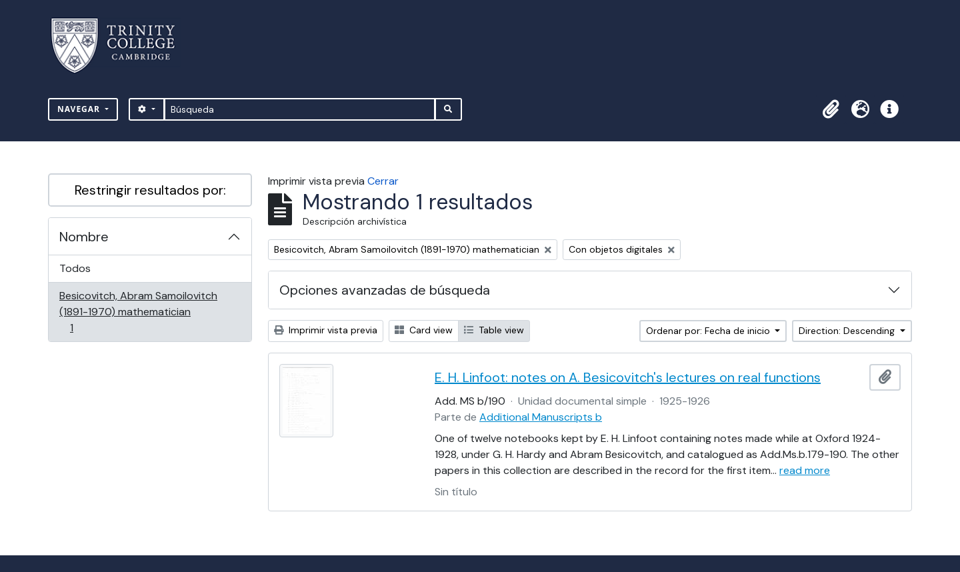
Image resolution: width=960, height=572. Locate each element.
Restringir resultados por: (150, 190)
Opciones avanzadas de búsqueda (384, 290)
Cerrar (383, 181)
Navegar (80, 109)
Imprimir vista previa (325, 330)
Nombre (84, 236)
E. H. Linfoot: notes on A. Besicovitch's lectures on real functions (628, 377)
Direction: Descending (848, 331)
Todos (75, 268)
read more (804, 470)
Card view (424, 330)
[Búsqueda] (299, 109)
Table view (494, 330)
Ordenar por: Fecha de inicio (709, 331)
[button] (830, 109)
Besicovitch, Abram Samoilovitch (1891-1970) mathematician (138, 311)
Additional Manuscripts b (540, 417)
